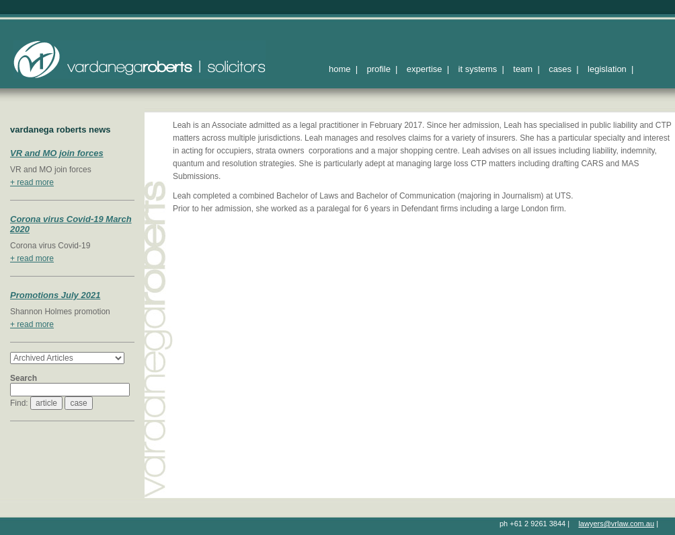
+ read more (32, 182)
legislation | (610, 69)
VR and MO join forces (57, 153)
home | (343, 69)
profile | (381, 69)
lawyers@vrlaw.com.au (616, 524)
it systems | (481, 69)
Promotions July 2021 (55, 295)
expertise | (428, 69)
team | (526, 69)
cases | (564, 69)
